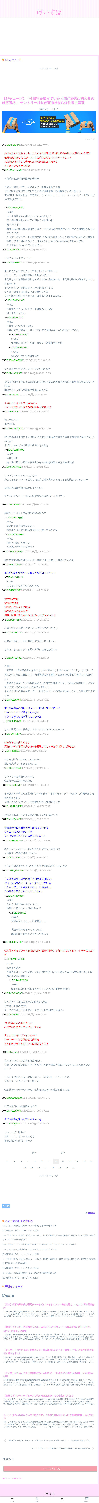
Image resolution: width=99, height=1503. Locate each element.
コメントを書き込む (50, 1470)
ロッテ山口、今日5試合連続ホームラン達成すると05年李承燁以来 (29, 1226)
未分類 (6, 1206)
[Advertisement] (49, 37)
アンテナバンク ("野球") (19, 1221)
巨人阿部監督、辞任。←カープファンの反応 (20, 1231)
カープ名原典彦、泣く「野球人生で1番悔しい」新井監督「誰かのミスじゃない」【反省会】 (39, 1244)
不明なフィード (13, 60)
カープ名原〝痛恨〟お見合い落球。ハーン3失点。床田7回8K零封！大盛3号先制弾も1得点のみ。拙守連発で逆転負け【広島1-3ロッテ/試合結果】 (49, 1237)
